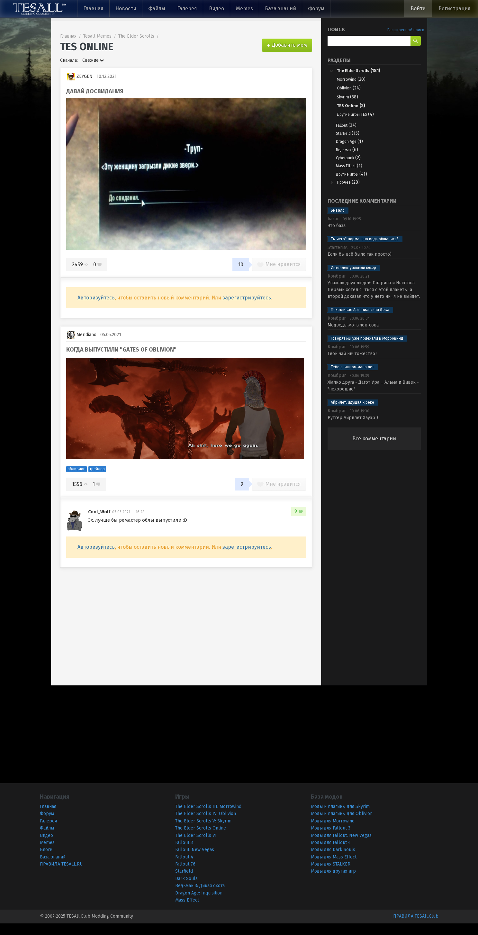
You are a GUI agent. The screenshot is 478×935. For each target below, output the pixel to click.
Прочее (351, 193)
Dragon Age (354, 147)
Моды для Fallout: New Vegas (341, 846)
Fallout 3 (184, 854)
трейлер (97, 469)
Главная (93, 8)
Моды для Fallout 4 (331, 854)
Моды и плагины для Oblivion (342, 825)
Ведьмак (351, 156)
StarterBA (337, 259)
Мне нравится (279, 264)
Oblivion (350, 89)
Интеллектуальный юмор (353, 279)
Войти (418, 8)
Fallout (349, 128)
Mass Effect (354, 174)
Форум (316, 8)
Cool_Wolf (99, 511)
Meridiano (81, 335)
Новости (125, 8)
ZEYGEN (80, 76)
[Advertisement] (374, 568)
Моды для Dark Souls (333, 861)
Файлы (156, 8)
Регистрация (454, 8)
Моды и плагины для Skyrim (340, 818)
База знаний (280, 8)
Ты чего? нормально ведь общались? (365, 250)
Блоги (46, 861)
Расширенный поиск (405, 30)
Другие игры (357, 184)
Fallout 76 (185, 875)
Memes (244, 8)
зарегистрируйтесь (246, 298)
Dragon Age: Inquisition (198, 904)
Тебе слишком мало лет (352, 378)
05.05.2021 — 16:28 (128, 512)
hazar (333, 230)
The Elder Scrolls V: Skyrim (203, 832)
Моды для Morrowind (333, 832)
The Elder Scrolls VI (196, 846)
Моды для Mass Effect (333, 868)
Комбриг (337, 287)
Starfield (351, 137)
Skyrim (349, 98)
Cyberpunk (353, 165)
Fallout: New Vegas (194, 861)
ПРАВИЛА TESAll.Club (415, 927)
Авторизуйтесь (96, 298)
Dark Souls (186, 890)
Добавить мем (289, 45)
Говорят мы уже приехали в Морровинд (367, 350)
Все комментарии (374, 450)
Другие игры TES (358, 117)
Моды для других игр (333, 882)
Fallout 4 (184, 868)
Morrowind (352, 80)
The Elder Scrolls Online (200, 839)
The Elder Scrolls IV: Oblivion (205, 825)
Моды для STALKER (330, 875)
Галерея (187, 8)
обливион (77, 469)
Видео (216, 8)
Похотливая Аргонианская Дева (360, 321)
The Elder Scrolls (363, 71)
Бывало (338, 222)
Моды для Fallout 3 (330, 839)
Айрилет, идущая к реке (352, 414)
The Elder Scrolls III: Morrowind (208, 818)
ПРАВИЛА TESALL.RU (61, 875)
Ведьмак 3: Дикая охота (200, 897)
